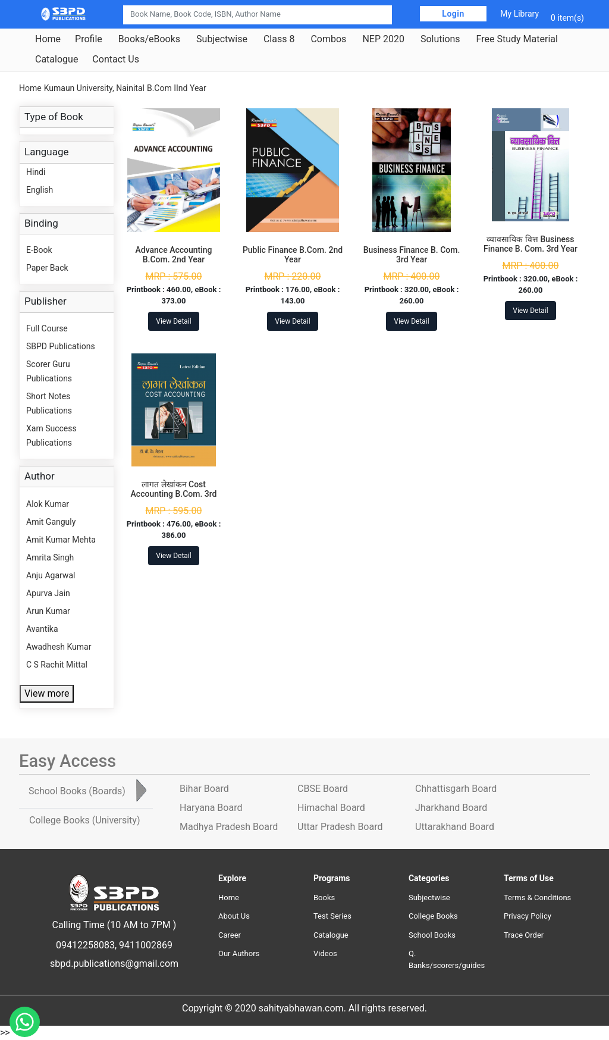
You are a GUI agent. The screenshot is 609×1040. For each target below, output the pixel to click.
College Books (433, 915)
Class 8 (278, 39)
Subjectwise (221, 39)
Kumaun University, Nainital (94, 88)
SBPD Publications (60, 346)
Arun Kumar (48, 611)
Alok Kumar (47, 504)
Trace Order (524, 935)
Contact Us (115, 59)
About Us (234, 915)
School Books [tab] (77, 791)
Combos (328, 39)
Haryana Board (211, 807)
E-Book (39, 250)
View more (46, 693)
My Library (519, 13)
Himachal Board (331, 807)
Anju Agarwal (50, 575)
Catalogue (56, 59)
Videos (325, 953)
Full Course (47, 328)
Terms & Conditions (537, 897)
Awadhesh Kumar (58, 646)
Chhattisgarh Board (456, 788)
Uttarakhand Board (454, 826)
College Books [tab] (84, 820)
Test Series (332, 915)
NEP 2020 (383, 39)
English (39, 190)
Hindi (35, 172)
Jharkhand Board (451, 807)
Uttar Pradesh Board (339, 826)
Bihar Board (204, 788)
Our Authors (238, 953)
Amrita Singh (50, 557)
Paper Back (47, 267)
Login (453, 13)
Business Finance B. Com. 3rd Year (411, 255)
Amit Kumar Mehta (61, 539)
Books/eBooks (149, 39)
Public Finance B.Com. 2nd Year (293, 255)
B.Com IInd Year (176, 88)
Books (324, 897)
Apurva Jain (48, 593)
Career (229, 935)
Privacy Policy (527, 915)
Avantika (42, 629)
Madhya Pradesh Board (229, 826)
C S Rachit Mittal (56, 664)
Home (48, 39)
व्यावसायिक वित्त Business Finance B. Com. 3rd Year (530, 244)
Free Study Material (517, 39)
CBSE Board (322, 788)
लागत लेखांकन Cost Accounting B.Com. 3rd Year (174, 494)
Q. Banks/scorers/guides (447, 959)
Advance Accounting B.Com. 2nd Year (173, 255)
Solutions (440, 39)
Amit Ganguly (51, 522)
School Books (432, 935)
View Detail (173, 321)
